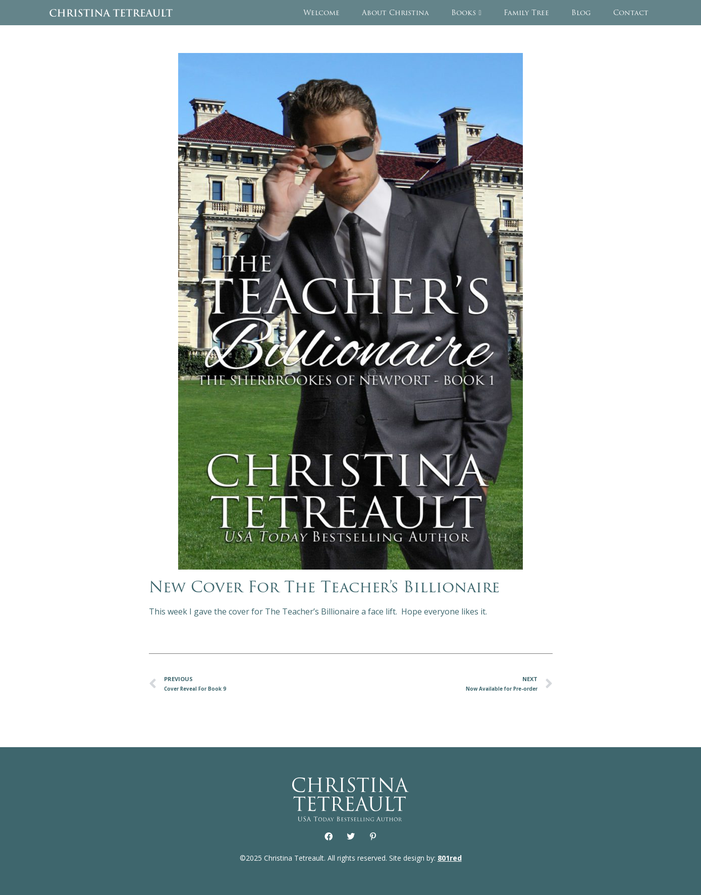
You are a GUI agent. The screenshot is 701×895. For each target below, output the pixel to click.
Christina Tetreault (111, 12)
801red (450, 858)
